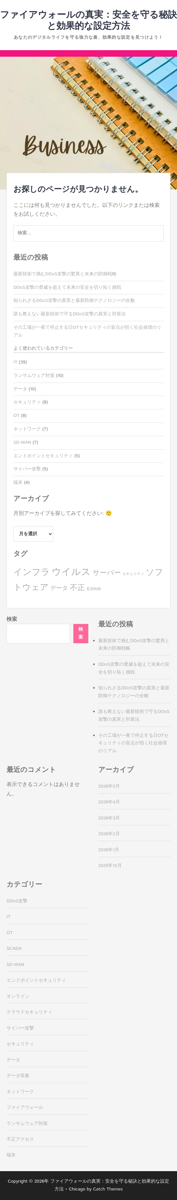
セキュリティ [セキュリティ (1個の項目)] (133, 574)
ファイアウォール (25, 1107)
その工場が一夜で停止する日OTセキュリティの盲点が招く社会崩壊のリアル (133, 743)
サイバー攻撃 (27, 469)
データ (20, 389)
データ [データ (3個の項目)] (59, 588)
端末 (18, 482)
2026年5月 (109, 786)
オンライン (18, 996)
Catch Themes (108, 1189)
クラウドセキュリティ (29, 1012)
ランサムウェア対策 (34, 375)
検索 (12, 619)
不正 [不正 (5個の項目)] (77, 587)
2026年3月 (109, 818)
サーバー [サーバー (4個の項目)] (107, 573)
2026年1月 (108, 850)
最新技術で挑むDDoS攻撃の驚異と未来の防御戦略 (65, 274)
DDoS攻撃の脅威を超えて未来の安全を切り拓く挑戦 (67, 287)
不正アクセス (20, 1139)
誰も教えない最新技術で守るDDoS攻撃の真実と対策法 (69, 314)
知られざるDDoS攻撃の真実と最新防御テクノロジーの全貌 (74, 300)
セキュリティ (27, 402)
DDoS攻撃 (17, 901)
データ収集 (18, 1075)
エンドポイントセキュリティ (43, 456)
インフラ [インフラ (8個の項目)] (31, 572)
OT (16, 415)
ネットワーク (27, 429)
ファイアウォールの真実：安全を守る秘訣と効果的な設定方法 (88, 21)
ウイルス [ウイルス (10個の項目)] (71, 572)
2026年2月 (109, 834)
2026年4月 (109, 802)
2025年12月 (110, 865)
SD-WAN (22, 442)
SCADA (14, 948)
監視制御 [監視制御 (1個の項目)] (94, 589)
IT (15, 362)
